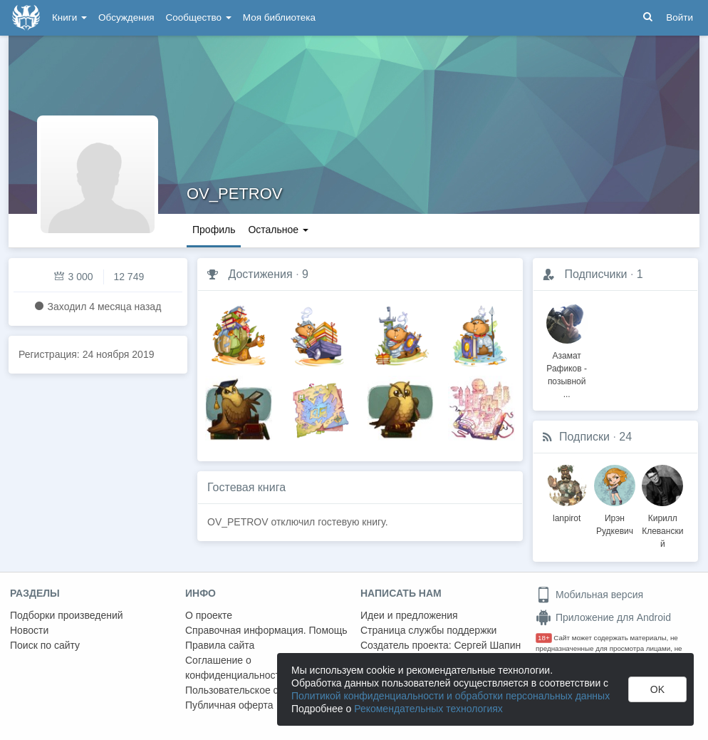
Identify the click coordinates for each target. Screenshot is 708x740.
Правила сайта (219, 645)
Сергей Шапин (487, 645)
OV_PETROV (234, 193)
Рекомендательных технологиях (428, 708)
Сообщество (198, 17)
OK (657, 689)
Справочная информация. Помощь (266, 630)
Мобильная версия (589, 594)
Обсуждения (126, 17)
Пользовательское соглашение (257, 690)
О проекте (208, 615)
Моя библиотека (279, 17)
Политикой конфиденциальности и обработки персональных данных (450, 696)
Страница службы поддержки (428, 630)
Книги (69, 17)
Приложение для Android (603, 617)
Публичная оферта (229, 705)
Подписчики (595, 274)
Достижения (260, 274)
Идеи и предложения (409, 615)
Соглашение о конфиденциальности (235, 667)
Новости (29, 630)
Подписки (584, 437)
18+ (544, 638)
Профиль (213, 229)
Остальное (278, 229)
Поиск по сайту (45, 645)
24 (625, 437)
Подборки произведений (66, 615)
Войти (679, 17)
